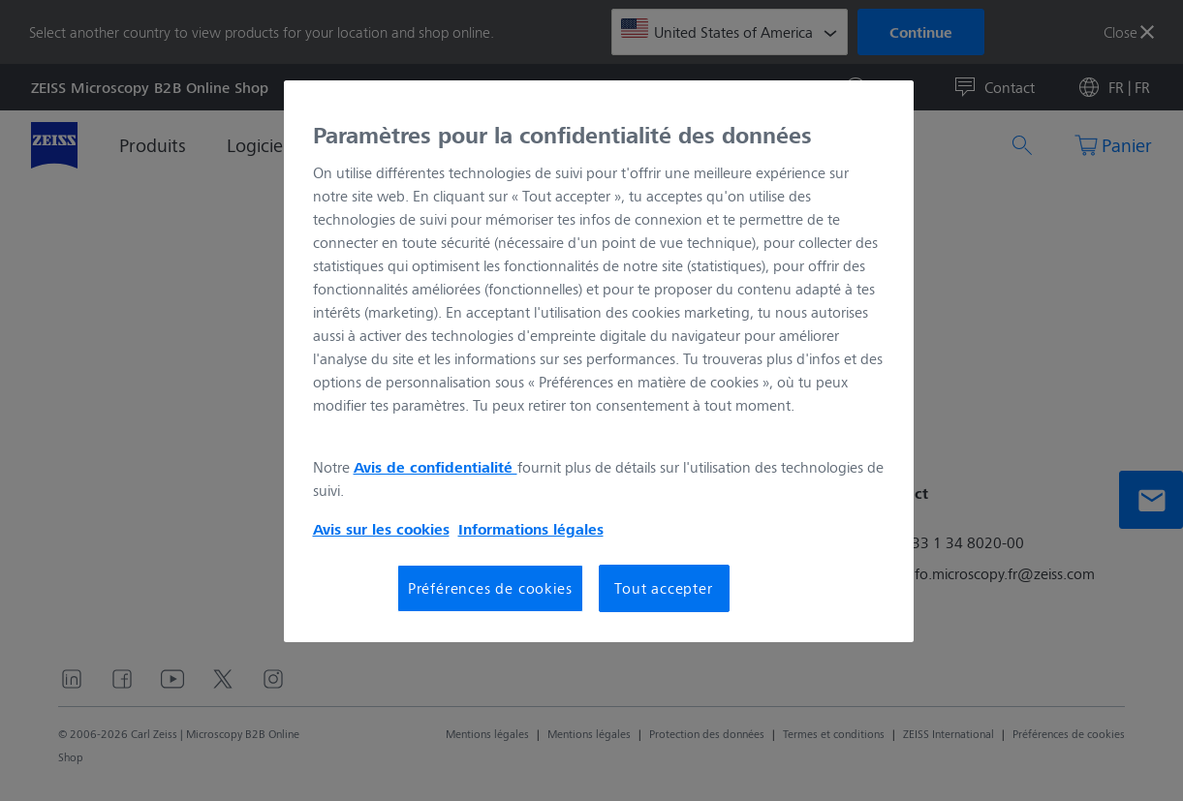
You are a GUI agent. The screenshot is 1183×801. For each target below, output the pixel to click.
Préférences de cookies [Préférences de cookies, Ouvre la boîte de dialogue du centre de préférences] (490, 587)
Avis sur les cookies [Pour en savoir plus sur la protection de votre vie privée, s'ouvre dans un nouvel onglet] (381, 529)
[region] (599, 361)
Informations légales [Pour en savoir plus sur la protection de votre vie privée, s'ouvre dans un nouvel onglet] (531, 529)
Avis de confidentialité (435, 467)
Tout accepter (663, 587)
